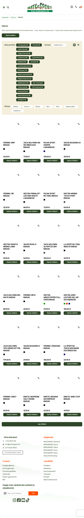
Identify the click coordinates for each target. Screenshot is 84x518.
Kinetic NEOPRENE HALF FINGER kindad (31, 399)
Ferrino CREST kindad (10, 398)
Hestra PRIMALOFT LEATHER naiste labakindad (31, 196)
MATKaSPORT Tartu (51, 450)
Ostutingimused (8, 468)
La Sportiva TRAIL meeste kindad (72, 245)
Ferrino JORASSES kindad (52, 347)
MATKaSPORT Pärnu (51, 453)
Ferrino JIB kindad (8, 195)
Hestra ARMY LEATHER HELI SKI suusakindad (71, 297)
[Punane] (67, 303)
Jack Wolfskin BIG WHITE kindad (11, 296)
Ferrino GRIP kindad (9, 144)
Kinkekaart (47, 468)
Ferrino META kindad (29, 296)
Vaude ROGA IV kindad (29, 245)
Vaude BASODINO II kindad (31, 347)
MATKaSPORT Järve (51, 447)
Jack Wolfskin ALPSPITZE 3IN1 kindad (50, 246)
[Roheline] (44, 303)
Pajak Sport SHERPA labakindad (49, 145)
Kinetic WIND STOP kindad (72, 398)
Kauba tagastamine (10, 477)
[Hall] (64, 202)
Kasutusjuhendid (49, 471)
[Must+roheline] (64, 250)
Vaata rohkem (11, 35)
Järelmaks (6, 474)
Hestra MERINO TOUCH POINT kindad (70, 196)
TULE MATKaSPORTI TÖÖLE (13, 452)
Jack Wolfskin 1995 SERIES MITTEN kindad (11, 348)
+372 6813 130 (10, 441)
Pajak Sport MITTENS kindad (51, 195)
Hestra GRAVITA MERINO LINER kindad (10, 246)
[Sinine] (44, 151)
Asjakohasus (59, 45)
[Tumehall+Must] (4, 149)
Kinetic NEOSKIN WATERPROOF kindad (51, 399)
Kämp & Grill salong (50, 456)
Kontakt (46, 477)
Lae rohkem (42, 424)
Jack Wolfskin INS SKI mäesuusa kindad (31, 145)
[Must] (24, 151)
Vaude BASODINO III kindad (72, 144)
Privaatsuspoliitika (9, 471)
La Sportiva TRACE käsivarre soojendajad (71, 348)
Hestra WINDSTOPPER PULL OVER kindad (52, 297)
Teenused (47, 474)
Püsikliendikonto (8, 466)
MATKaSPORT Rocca (51, 445)
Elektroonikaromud (50, 480)
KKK (4, 480)
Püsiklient (47, 466)
